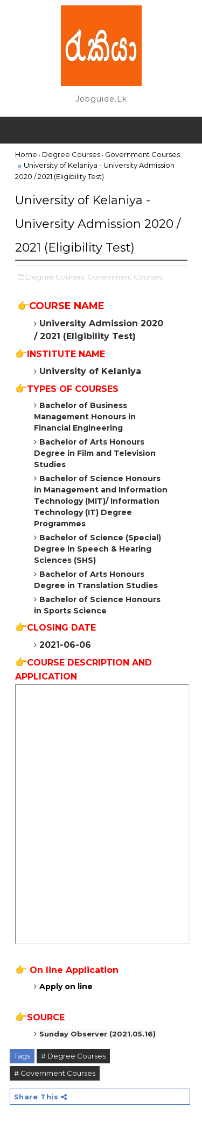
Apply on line (66, 986)
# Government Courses (54, 1073)
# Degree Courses (73, 1056)
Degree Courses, (56, 277)
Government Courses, (125, 277)
